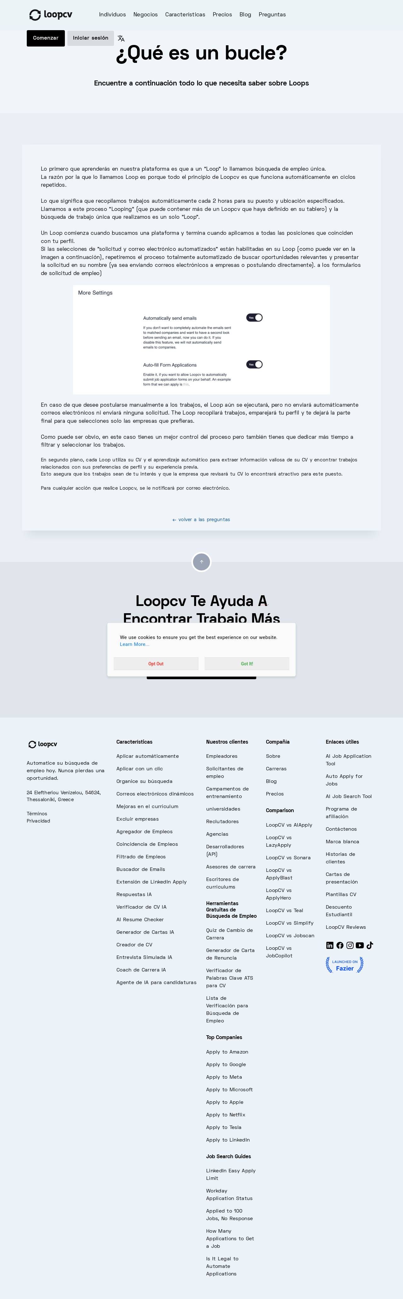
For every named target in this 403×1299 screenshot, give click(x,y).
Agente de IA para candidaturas (156, 983)
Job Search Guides (228, 1156)
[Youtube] (360, 948)
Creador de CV (134, 945)
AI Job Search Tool (349, 797)
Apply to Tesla (223, 1128)
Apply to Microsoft (229, 1090)
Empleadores (221, 756)
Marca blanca (343, 842)
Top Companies (224, 1037)
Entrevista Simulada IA (144, 957)
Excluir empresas (137, 819)
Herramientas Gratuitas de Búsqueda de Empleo (231, 910)
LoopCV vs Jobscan (290, 936)
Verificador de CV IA (141, 907)
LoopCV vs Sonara (288, 858)
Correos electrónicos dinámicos (155, 794)
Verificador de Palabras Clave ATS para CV (229, 978)
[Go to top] (201, 562)
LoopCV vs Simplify (290, 923)
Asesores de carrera (231, 867)
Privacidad (38, 821)
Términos (37, 814)
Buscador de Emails (140, 869)
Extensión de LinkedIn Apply (151, 882)
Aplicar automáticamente (147, 756)
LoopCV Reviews (346, 927)
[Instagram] (350, 948)
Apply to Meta (224, 1077)
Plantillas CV (341, 895)
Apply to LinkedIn (228, 1140)
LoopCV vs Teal (284, 911)
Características (185, 15)
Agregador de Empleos (144, 832)
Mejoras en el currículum (147, 807)
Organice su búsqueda (144, 781)
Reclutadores (222, 822)
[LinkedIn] (330, 948)
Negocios (145, 15)
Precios (222, 15)
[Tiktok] (370, 948)
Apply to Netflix (225, 1115)
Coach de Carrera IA (141, 970)
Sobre (273, 756)
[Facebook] (340, 948)
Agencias (217, 834)
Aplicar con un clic (139, 769)
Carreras (276, 769)
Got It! (247, 663)
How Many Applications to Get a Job (230, 1239)
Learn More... (135, 644)
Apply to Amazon (227, 1052)
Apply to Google (226, 1065)
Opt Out (155, 663)
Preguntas (272, 15)
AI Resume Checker (140, 920)
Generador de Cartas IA (145, 932)
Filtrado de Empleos (141, 857)
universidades (223, 809)
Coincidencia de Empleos (147, 844)
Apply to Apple (224, 1102)
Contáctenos (341, 829)
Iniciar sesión (90, 38)
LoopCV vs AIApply (289, 825)
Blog (245, 15)
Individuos (112, 15)
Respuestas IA (134, 895)
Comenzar (46, 38)
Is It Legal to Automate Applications (222, 1266)
